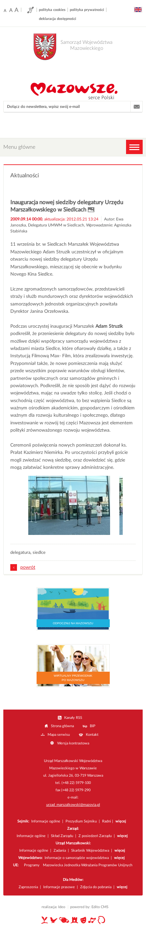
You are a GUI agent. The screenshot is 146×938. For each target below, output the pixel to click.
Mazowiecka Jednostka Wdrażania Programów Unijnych (87, 865)
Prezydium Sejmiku (82, 821)
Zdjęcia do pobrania (95, 887)
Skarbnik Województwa (90, 850)
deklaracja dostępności (57, 19)
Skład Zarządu (62, 836)
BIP (92, 726)
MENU (134, 147)
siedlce (39, 553)
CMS (104, 907)
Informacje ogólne (45, 821)
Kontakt (92, 734)
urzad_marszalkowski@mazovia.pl (73, 805)
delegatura (20, 553)
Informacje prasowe (59, 887)
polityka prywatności (87, 10)
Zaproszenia (28, 887)
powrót (27, 567)
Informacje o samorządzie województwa (77, 858)
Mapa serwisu (59, 734)
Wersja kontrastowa (73, 743)
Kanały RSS (73, 718)
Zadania (60, 850)
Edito (95, 907)
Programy (32, 865)
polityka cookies (52, 10)
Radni (106, 821)
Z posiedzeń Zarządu (95, 836)
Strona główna (62, 726)
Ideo (61, 907)
